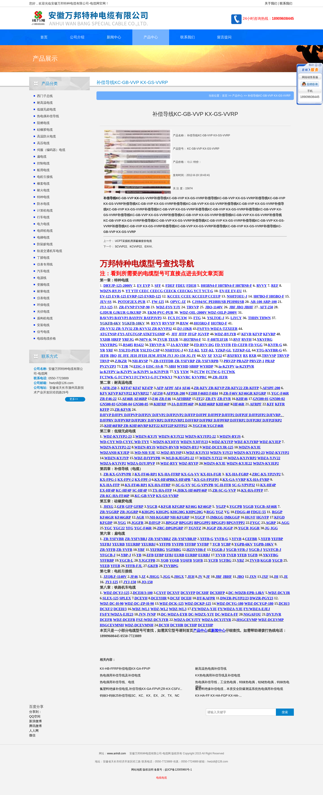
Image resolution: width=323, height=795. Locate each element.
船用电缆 (43, 170)
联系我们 (286, 3)
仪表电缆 (43, 298)
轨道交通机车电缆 (49, 251)
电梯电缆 (43, 237)
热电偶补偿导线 (48, 116)
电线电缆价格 (46, 338)
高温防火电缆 (46, 136)
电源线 (41, 278)
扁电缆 (41, 156)
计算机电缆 (45, 210)
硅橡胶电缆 (45, 129)
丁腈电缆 (43, 257)
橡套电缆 (43, 183)
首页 (44, 37)
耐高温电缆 (45, 102)
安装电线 (43, 325)
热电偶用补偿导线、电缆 (117, 682)
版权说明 (148, 769)
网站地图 (136, 769)
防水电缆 (43, 203)
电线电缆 (161, 777)
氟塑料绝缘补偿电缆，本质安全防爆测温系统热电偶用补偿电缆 (239, 689)
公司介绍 (77, 37)
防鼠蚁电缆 (45, 244)
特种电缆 (43, 197)
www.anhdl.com (116, 753)
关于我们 (271, 3)
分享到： (35, 711)
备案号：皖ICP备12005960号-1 (173, 769)
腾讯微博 (35, 726)
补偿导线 (109, 198)
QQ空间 (34, 716)
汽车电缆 (43, 271)
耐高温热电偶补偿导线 (211, 668)
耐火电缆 (43, 190)
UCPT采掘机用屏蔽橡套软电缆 (133, 241)
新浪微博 (35, 721)
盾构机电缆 (45, 318)
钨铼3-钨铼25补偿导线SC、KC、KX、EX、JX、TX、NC (139, 695)
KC (118, 198)
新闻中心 (114, 37)
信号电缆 (43, 331)
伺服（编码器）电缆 (51, 150)
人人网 (34, 730)
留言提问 (224, 37)
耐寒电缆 (43, 291)
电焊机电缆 (45, 230)
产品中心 (151, 37)
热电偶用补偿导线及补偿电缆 (120, 675)
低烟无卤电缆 (46, 109)
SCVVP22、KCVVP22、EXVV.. (134, 246)
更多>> (74, 399)
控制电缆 (43, 163)
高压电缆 (43, 143)
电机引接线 (45, 177)
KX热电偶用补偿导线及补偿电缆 (217, 675)
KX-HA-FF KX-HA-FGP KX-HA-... (218, 695)
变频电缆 (43, 284)
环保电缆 (43, 305)
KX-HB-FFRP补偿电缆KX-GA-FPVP (125, 668)
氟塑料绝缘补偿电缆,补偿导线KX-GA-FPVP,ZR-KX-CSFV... (141, 689)
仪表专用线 (45, 264)
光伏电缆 (43, 311)
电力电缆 (43, 224)
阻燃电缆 (43, 123)
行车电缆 (43, 217)
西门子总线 (45, 96)
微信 (32, 735)
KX (136, 198)
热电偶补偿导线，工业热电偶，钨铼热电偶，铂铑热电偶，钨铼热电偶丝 (242, 684)
